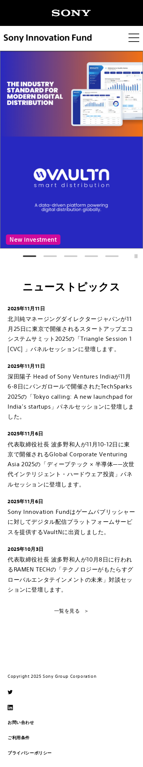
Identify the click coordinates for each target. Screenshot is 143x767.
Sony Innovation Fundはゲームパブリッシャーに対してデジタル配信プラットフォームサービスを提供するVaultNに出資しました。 (71, 522)
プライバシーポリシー (30, 753)
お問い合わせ (21, 722)
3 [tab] (70, 251)
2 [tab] (50, 251)
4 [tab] (91, 251)
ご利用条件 (19, 737)
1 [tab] (29, 251)
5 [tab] (112, 251)
